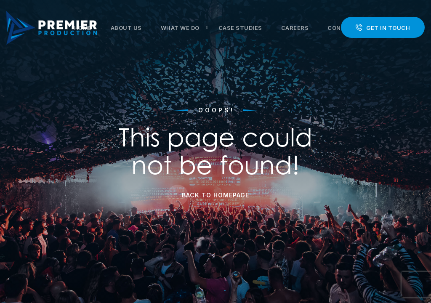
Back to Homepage (215, 195)
